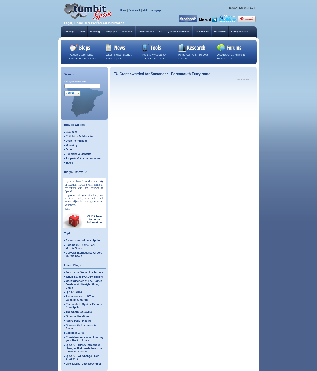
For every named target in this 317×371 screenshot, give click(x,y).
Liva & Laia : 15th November (83, 363)
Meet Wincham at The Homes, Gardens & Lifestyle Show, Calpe (84, 284)
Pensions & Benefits (78, 154)
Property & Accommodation (83, 158)
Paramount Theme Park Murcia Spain (80, 246)
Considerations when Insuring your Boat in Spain (85, 339)
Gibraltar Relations (77, 316)
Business (71, 132)
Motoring (71, 145)
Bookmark (135, 10)
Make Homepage (152, 10)
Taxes (69, 162)
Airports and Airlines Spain (83, 240)
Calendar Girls (75, 332)
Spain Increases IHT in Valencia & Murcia (80, 298)
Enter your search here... (76, 81)
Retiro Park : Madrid (78, 320)
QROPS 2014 (74, 292)
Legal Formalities (77, 140)
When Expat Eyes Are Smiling (84, 276)
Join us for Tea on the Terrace (84, 272)
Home (123, 10)
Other (69, 149)
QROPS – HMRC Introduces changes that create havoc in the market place (84, 348)
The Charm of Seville (79, 311)
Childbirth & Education (80, 136)
